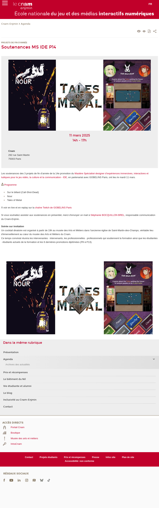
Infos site (111, 457)
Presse (95, 457)
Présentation (10, 352)
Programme (10, 184)
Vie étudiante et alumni (17, 386)
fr (150, 4)
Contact (8, 406)
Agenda (25, 23)
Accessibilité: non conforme (79, 461)
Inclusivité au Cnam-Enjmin (19, 399)
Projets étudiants (48, 457)
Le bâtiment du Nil (14, 379)
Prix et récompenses (15, 372)
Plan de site (128, 457)
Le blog (7, 393)
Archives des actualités (17, 364)
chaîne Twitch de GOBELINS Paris (53, 207)
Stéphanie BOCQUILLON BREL (107, 215)
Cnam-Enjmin (9, 23)
